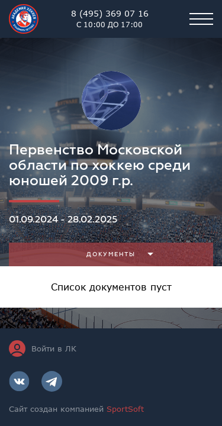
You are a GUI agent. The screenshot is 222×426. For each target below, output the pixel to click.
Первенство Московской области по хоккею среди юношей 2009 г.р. (100, 165)
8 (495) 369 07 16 (110, 19)
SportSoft (125, 409)
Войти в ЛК (42, 348)
